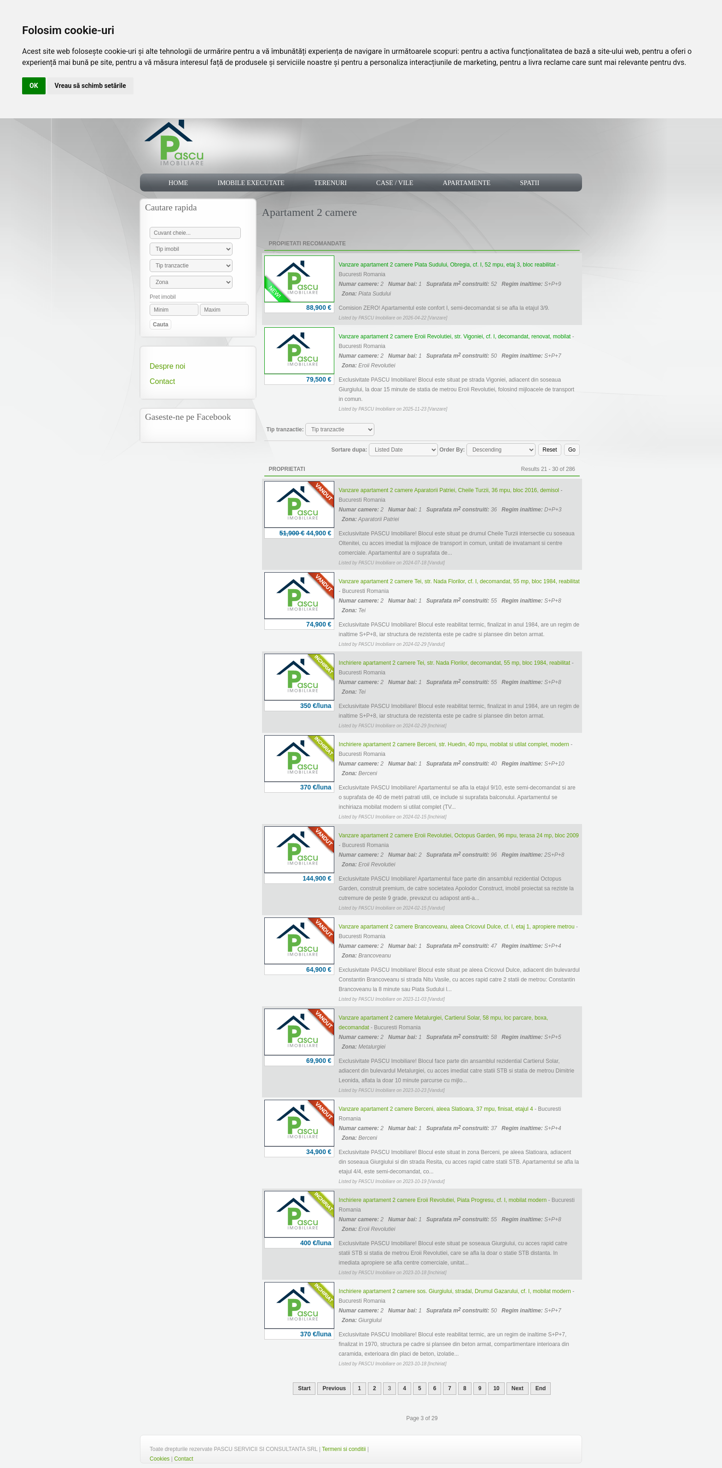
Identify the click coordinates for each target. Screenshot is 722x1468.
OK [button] (33, 85)
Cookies (159, 1459)
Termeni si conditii (344, 1449)
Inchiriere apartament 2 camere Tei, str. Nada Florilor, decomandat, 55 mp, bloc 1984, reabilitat (455, 663)
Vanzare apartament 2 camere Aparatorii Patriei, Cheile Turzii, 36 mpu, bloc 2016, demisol (449, 490)
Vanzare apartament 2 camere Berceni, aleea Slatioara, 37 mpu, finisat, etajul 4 (436, 1109)
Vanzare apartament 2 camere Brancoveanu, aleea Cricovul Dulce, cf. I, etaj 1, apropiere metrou (457, 926)
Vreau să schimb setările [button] (90, 85)
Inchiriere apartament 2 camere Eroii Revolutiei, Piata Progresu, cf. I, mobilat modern (443, 1200)
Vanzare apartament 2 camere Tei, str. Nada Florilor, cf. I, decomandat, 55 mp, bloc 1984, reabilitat (459, 581)
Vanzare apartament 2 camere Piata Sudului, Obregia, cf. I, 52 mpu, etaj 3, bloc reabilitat (447, 264)
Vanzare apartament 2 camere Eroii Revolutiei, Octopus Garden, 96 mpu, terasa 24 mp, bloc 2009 (459, 835)
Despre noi (167, 366)
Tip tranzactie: (285, 429)
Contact (162, 381)
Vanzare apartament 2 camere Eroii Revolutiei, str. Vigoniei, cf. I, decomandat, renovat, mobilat (455, 336)
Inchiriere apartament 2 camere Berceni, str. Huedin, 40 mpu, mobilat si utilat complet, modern (454, 744)
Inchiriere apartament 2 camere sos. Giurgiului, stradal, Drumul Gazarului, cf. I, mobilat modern (455, 1291)
